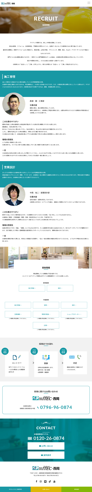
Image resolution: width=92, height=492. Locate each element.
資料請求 (47, 455)
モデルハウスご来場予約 (15, 489)
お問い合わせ (47, 446)
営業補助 (17, 314)
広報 (45, 325)
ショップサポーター (73, 314)
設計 (59, 288)
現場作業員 (45, 314)
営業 (45, 305)
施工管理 (31, 288)
